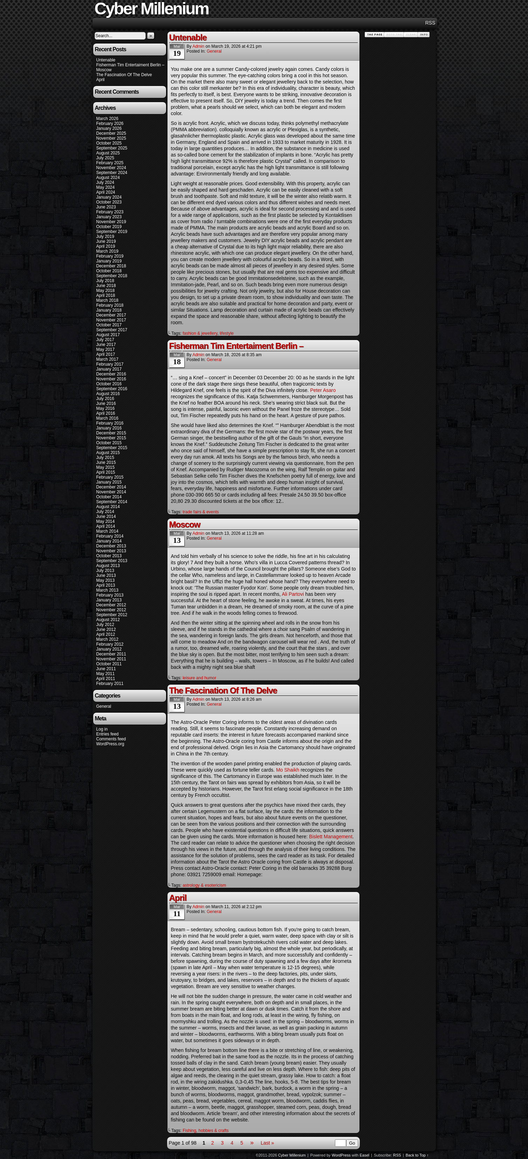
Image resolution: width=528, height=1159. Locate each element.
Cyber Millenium (292, 1155)
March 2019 (107, 251)
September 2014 (112, 501)
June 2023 (106, 207)
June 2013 (106, 575)
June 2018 (106, 285)
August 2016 (108, 393)
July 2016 (105, 398)
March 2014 (107, 531)
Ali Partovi (293, 594)
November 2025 (111, 138)
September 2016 (112, 388)
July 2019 (105, 236)
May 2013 (105, 580)
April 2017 (105, 354)
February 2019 (110, 256)
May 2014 (105, 521)
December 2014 (111, 487)
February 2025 (110, 162)
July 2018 (105, 280)
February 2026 (110, 123)
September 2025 (112, 148)
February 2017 (110, 364)
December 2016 (111, 374)
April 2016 (105, 413)
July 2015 (105, 457)
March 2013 (107, 590)
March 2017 (107, 359)
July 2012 (105, 624)
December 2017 (111, 315)
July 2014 (105, 511)
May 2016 (105, 408)
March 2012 (107, 639)
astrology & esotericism (204, 885)
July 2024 (105, 182)
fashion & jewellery (200, 333)
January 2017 (109, 369)
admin (198, 46)
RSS (430, 23)
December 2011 (111, 654)
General (103, 706)
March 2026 (107, 118)
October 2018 (109, 270)
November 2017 (111, 320)
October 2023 (109, 202)
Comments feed (111, 739)
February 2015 (110, 477)
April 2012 (105, 634)
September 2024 (112, 172)
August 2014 (108, 506)
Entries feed (107, 734)
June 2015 (106, 462)
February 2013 (110, 595)
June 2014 (106, 516)
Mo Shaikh (287, 770)
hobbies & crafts (214, 1130)
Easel (365, 1155)
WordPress (341, 1155)
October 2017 (109, 324)
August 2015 (108, 452)
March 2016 (107, 418)
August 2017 (108, 334)
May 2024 (105, 187)
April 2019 (105, 246)
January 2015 (109, 482)
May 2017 (105, 349)
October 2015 (109, 442)
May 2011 (105, 673)
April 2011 (105, 678)
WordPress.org (110, 743)
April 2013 (105, 585)
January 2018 (109, 310)
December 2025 (111, 133)
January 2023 (109, 216)
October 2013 (109, 555)
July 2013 (105, 570)
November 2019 (111, 221)
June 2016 (106, 403)
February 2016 (110, 423)
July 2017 (105, 339)
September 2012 (112, 614)
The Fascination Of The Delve (124, 74)
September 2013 (112, 560)
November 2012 (111, 609)
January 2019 (109, 261)
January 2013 (109, 600)
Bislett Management (330, 836)
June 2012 (106, 629)
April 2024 (105, 192)
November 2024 (111, 167)
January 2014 (109, 541)
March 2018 (107, 300)
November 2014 (111, 491)
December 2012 (111, 604)
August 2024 (108, 177)
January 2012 (109, 649)
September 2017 (112, 329)
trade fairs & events (201, 511)
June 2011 (106, 668)
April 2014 (105, 526)
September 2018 (112, 275)
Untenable (106, 60)
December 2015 (111, 433)
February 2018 (110, 305)
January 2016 (109, 428)
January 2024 (109, 197)
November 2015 (111, 437)
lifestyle (227, 333)
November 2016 (111, 379)
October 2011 (109, 663)
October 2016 (109, 383)
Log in (102, 729)
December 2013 (111, 546)
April (100, 79)
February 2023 (110, 211)
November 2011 (111, 659)
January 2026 (109, 128)
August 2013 (108, 565)
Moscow (104, 69)
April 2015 (105, 472)
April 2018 (105, 295)
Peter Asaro (323, 390)
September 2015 (112, 447)
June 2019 (106, 241)
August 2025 (108, 153)
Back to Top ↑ (417, 1155)
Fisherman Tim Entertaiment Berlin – (130, 64)
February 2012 (110, 644)
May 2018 (105, 290)
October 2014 (109, 496)
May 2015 (105, 467)
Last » (267, 1143)
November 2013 (111, 550)
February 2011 (110, 683)
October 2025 (109, 143)
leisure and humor (199, 677)
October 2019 (109, 226)
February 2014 (110, 536)
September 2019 (112, 231)
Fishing (189, 1130)
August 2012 (108, 619)
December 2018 (111, 266)
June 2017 (106, 344)
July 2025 (105, 157)
